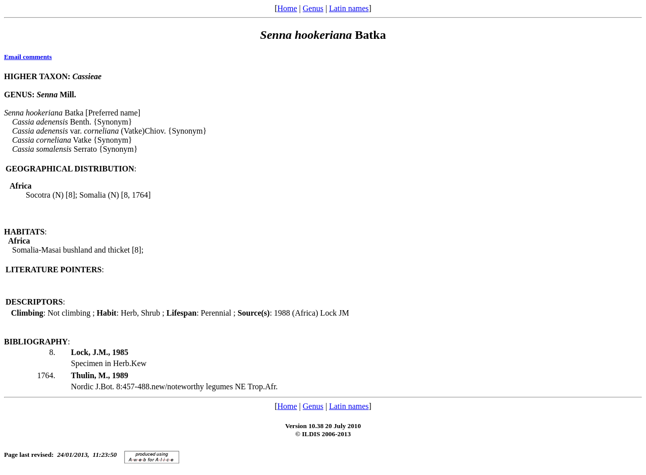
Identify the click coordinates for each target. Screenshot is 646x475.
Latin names (349, 8)
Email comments (28, 57)
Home (287, 8)
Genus (313, 8)
